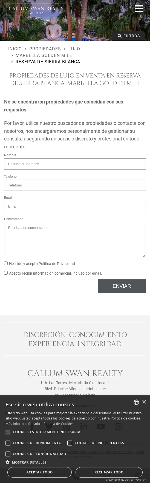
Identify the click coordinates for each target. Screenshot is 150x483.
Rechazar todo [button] (108, 472)
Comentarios (13, 219)
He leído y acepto (39, 263)
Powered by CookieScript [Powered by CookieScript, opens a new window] (126, 480)
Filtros (128, 36)
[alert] (75, 439)
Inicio (15, 48)
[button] (75, 462)
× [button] (144, 402)
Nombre (10, 155)
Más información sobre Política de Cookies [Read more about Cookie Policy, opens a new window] (39, 423)
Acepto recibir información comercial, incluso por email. (53, 273)
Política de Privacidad (57, 263)
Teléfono (10, 177)
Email (8, 198)
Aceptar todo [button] (39, 472)
